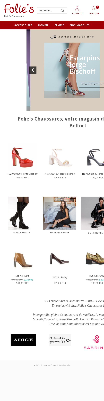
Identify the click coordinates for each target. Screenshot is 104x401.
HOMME (43, 25)
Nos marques (80, 25)
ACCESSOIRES (23, 25)
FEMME (59, 25)
